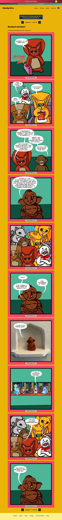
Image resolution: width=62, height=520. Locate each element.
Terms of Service (40, 516)
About (47, 8)
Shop (47, 516)
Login (19, 4)
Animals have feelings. (31, 1)
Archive (42, 8)
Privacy (31, 516)
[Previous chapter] (22, 22)
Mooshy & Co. (8, 8)
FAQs (26, 516)
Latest (36, 8)
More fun (53, 8)
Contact (15, 516)
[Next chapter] (39, 22)
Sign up (25, 4)
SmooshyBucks (33, 4)
